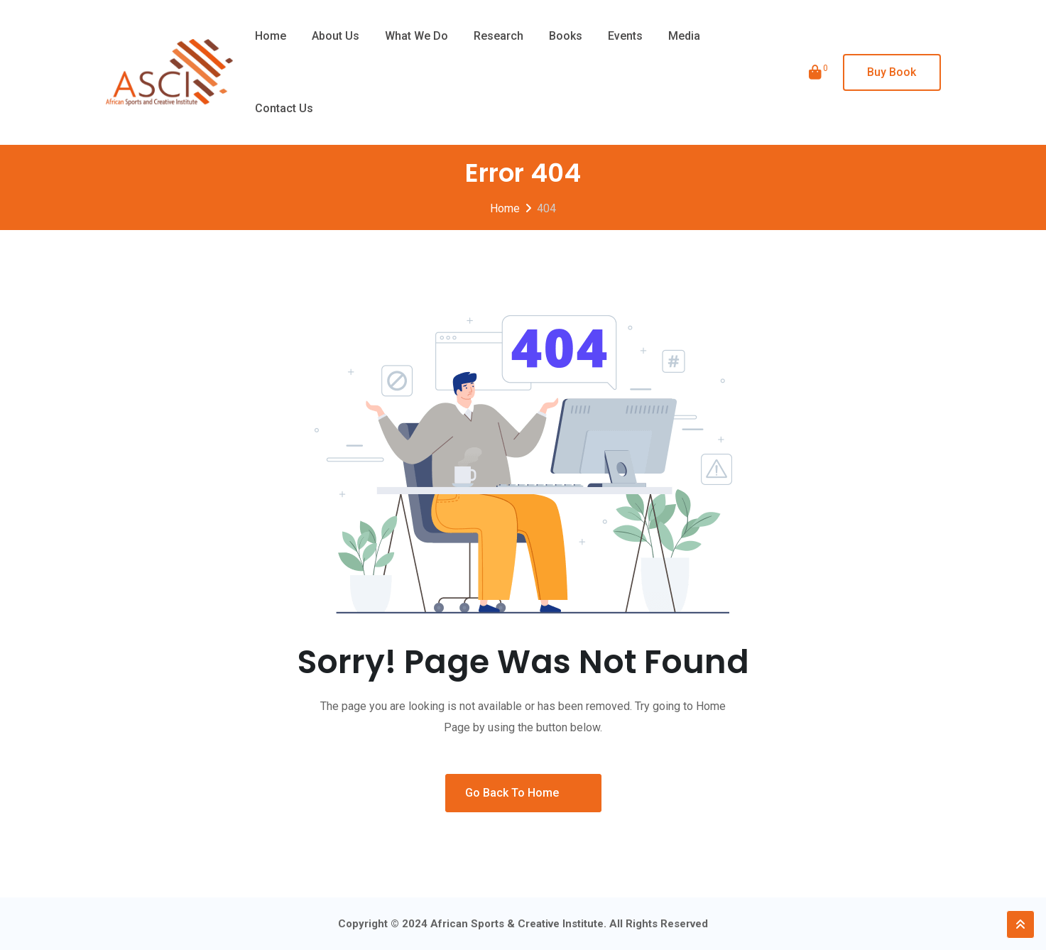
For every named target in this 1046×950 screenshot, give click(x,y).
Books (565, 36)
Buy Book (891, 72)
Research (498, 36)
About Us (335, 36)
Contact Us (284, 108)
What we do (416, 36)
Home (270, 36)
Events (625, 36)
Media (684, 36)
